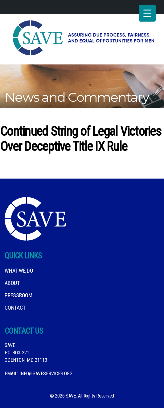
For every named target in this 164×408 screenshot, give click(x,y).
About (12, 283)
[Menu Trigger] (147, 13)
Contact (15, 307)
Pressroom (18, 295)
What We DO (19, 270)
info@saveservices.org (45, 374)
